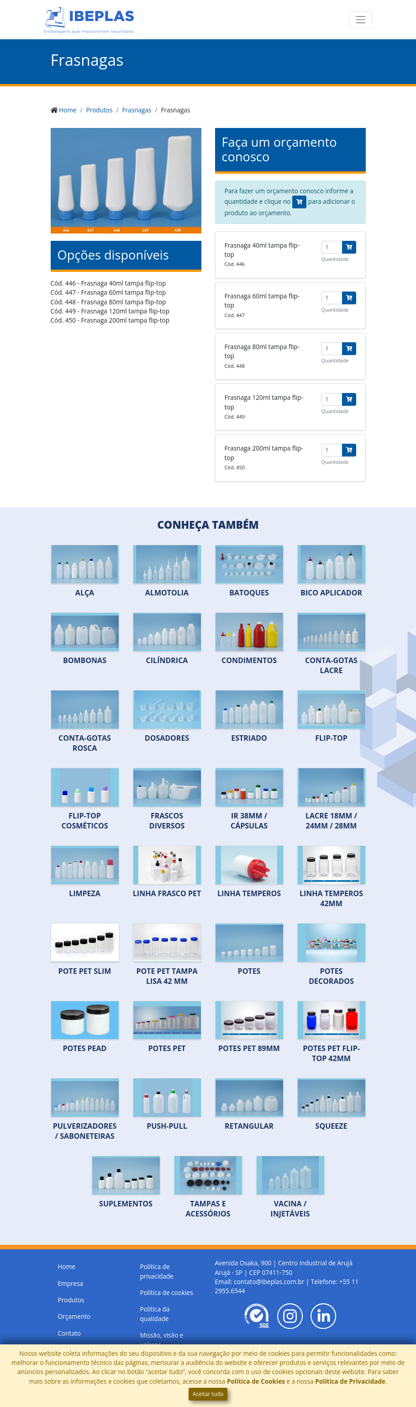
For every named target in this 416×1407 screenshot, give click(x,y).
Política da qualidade (155, 1313)
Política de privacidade (157, 1271)
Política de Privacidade (350, 1381)
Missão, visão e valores (162, 1340)
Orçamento (74, 1316)
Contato (69, 1333)
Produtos (99, 110)
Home (67, 110)
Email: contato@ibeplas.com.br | (263, 1281)
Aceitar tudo (208, 1393)
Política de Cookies (256, 1381)
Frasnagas (137, 110)
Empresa (71, 1283)
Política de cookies (166, 1292)
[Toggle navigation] (361, 19)
